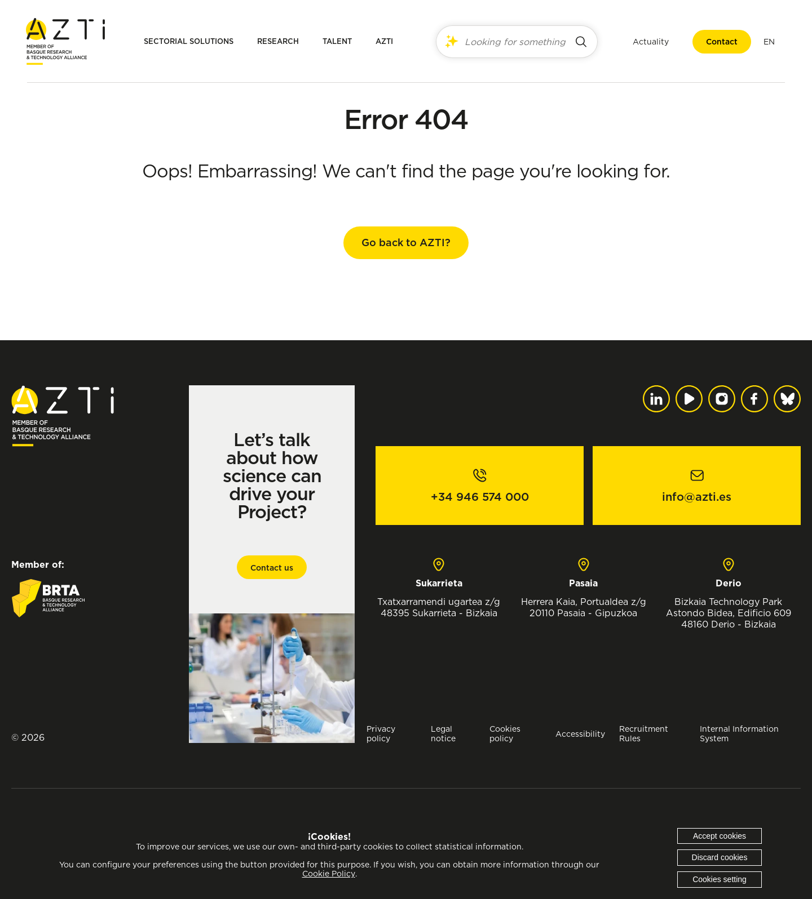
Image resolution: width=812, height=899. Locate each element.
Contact (720, 42)
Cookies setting (719, 879)
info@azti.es (696, 496)
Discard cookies (720, 857)
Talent (337, 41)
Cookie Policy (328, 873)
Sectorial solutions (188, 41)
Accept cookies (719, 835)
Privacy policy (381, 733)
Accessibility (580, 733)
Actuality (650, 41)
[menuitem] (768, 41)
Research (278, 41)
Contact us (271, 568)
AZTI (384, 41)
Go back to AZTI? (406, 242)
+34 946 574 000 (480, 496)
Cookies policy (504, 733)
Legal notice (443, 733)
